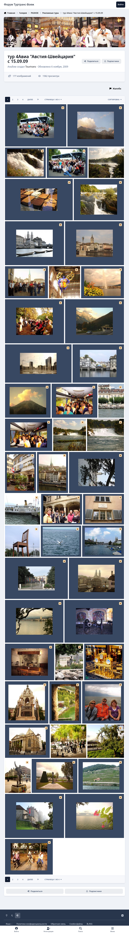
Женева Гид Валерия (54, 517)
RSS (89, 924)
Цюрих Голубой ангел (62, 291)
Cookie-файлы (76, 924)
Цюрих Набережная (85, 375)
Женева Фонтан (91, 291)
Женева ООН (14, 591)
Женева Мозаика (76, 635)
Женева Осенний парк (19, 336)
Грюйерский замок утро (20, 830)
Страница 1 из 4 (53, 99)
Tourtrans (30, 66)
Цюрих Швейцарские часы (100, 673)
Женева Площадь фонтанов (22, 375)
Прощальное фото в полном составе (26, 139)
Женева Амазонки (17, 867)
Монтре (11, 635)
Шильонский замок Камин (21, 673)
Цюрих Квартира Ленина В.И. (101, 517)
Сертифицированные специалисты (73, 410)
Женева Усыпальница (18, 716)
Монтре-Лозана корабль (20, 517)
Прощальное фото (59, 170)
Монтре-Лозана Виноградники (97, 785)
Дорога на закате (76, 336)
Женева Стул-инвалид (19, 549)
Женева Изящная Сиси (46, 785)
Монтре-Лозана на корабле (99, 716)
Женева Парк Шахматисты (67, 750)
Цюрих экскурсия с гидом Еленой (25, 291)
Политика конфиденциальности (31, 924)
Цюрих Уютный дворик (19, 485)
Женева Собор (15, 750)
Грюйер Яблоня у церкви (103, 750)
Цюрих (10, 257)
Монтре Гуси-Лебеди (54, 549)
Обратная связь (58, 924)
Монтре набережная (78, 830)
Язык (9, 924)
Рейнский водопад (17, 170)
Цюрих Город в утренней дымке (88, 591)
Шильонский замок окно (65, 716)
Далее (30, 99)
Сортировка (115, 99)
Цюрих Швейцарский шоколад (23, 213)
